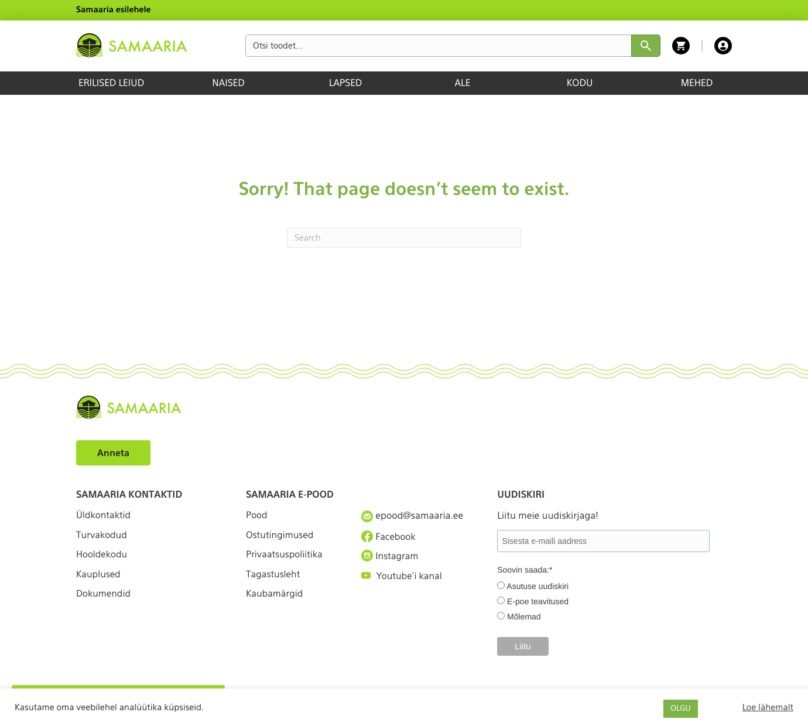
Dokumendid (104, 601)
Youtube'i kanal (402, 579)
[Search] (404, 238)
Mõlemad (524, 616)
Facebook (389, 537)
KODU (580, 82)
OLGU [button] (680, 708)
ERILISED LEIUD (111, 82)
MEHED (697, 82)
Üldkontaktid (104, 515)
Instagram (390, 558)
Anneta (114, 452)
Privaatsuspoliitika (286, 558)
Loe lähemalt (767, 707)
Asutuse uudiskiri (537, 586)
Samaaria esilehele (113, 10)
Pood (257, 515)
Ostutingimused (281, 537)
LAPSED (345, 82)
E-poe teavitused (538, 601)
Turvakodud (102, 537)
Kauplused (99, 579)
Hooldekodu (102, 558)
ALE (463, 82)
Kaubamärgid (275, 601)
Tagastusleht (274, 579)
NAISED (228, 82)
